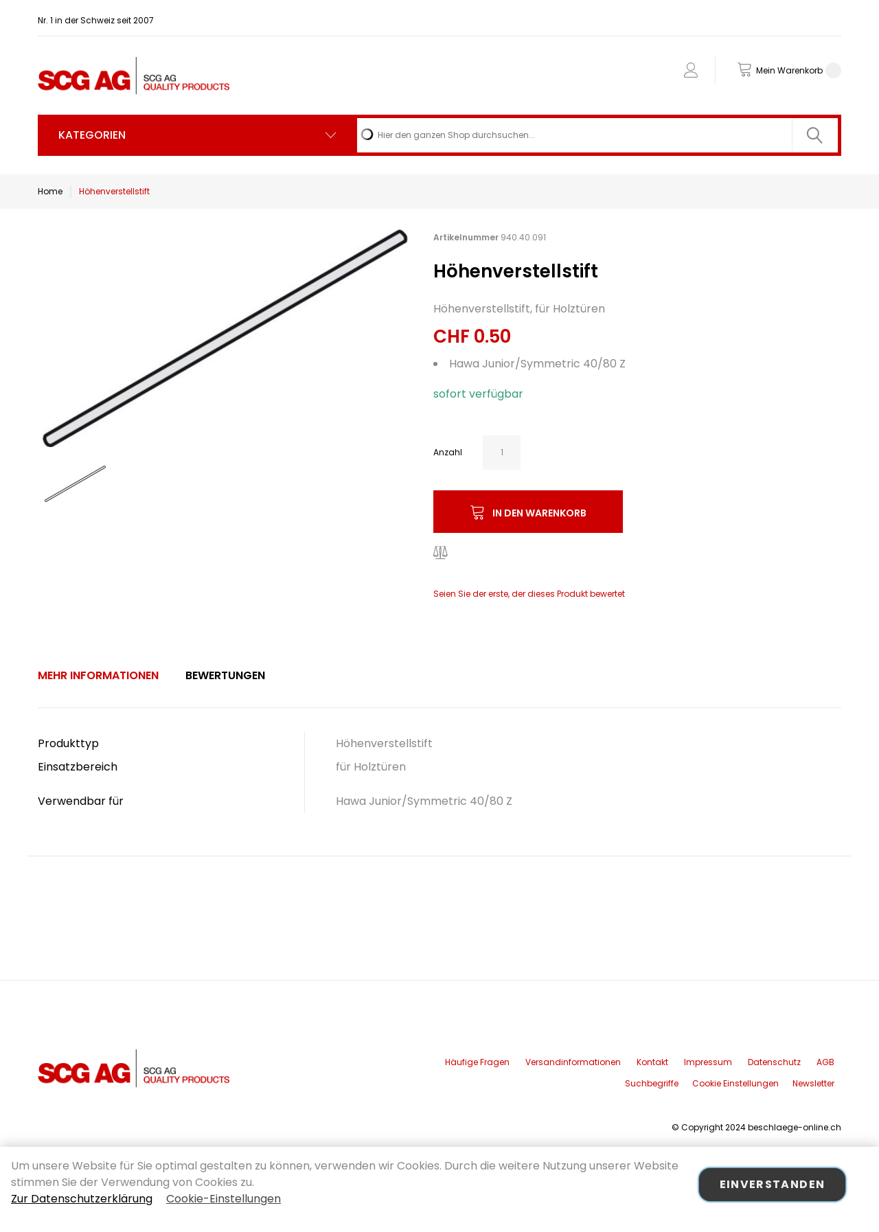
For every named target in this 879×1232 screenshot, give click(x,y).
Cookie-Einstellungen (223, 1199)
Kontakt (652, 1062)
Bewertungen (225, 675)
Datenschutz (774, 1062)
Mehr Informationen (98, 675)
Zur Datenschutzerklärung (81, 1199)
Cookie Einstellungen (735, 1083)
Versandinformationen (573, 1062)
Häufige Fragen (477, 1062)
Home (50, 191)
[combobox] (597, 135)
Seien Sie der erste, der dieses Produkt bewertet (529, 594)
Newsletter (813, 1083)
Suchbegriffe (651, 1083)
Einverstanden (772, 1184)
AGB (825, 1062)
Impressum (708, 1062)
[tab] (98, 676)
